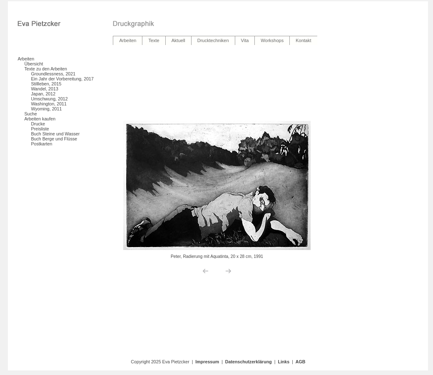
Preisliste (40, 128)
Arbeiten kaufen (39, 118)
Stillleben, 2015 (46, 83)
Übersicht (33, 63)
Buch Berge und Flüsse (54, 138)
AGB (301, 361)
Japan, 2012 (43, 93)
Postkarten (41, 143)
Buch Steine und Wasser (55, 133)
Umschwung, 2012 (49, 98)
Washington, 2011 (49, 103)
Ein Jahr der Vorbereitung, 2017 (62, 78)
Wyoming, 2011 (46, 108)
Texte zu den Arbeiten (45, 68)
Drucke (38, 123)
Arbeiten (25, 58)
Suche (30, 113)
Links (283, 361)
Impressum (207, 361)
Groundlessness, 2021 (53, 73)
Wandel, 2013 (44, 88)
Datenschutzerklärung (248, 361)
